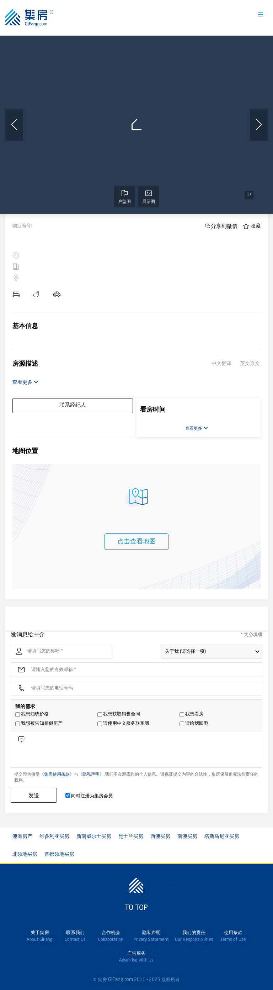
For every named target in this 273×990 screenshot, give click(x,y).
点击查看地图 (136, 541)
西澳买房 (160, 836)
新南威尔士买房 (93, 836)
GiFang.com (120, 979)
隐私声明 (91, 774)
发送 (33, 795)
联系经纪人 (72, 405)
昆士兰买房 (130, 836)
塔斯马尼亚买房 (221, 836)
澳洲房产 (22, 836)
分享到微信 (224, 226)
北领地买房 (24, 854)
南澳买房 (187, 836)
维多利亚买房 (54, 836)
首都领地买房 (59, 854)
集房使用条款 (57, 774)
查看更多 (25, 382)
